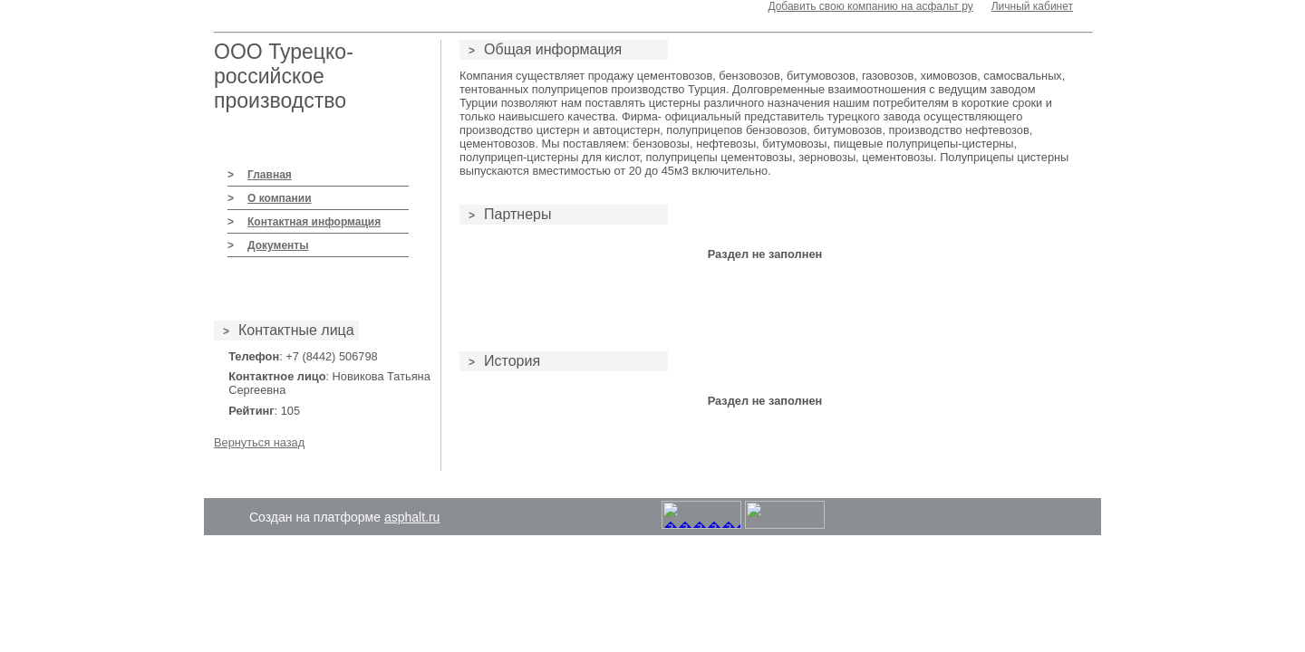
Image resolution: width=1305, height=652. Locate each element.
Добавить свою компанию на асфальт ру (870, 6)
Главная (269, 174)
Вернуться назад (259, 442)
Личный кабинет (1032, 6)
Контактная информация (314, 222)
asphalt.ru (412, 517)
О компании (279, 198)
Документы (277, 245)
